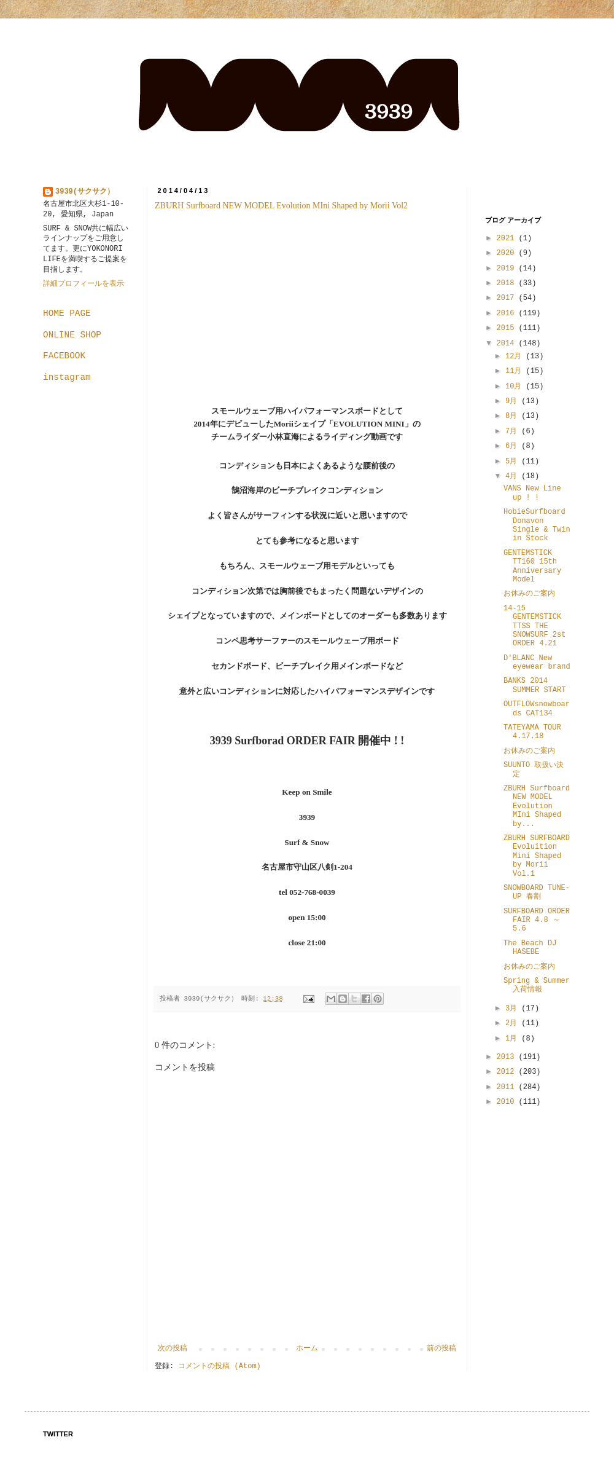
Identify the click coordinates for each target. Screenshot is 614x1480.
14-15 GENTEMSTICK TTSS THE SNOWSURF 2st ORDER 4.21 (534, 626)
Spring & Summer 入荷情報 (536, 985)
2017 (508, 298)
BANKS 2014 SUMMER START (534, 685)
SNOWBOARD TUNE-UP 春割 (536, 892)
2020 (508, 253)
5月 (513, 461)
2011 (508, 1087)
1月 (513, 1038)
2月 (513, 1023)
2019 (508, 268)
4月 (513, 476)
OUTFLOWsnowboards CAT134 (536, 708)
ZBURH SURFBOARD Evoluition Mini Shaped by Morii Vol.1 (536, 856)
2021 (508, 238)
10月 (515, 386)
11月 (515, 371)
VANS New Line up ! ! (532, 493)
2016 (508, 313)
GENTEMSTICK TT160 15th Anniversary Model (532, 566)
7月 (513, 431)
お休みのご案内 (529, 593)
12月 (515, 356)
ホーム (307, 1348)
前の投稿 (441, 1348)
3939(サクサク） (84, 191)
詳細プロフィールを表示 (83, 284)
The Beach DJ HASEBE (529, 947)
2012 (508, 1072)
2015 (508, 328)
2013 (508, 1057)
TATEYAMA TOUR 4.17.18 (532, 732)
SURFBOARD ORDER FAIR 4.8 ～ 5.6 (536, 920)
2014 (508, 343)
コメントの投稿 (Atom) (219, 1366)
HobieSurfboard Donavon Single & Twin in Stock (536, 525)
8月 (513, 416)
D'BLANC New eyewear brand (536, 662)
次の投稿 (172, 1348)
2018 (508, 283)
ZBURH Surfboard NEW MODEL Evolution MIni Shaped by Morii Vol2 (281, 205)
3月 (513, 1008)
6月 (513, 446)
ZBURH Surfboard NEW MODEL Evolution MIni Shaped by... (536, 806)
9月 (513, 401)
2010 (508, 1102)
